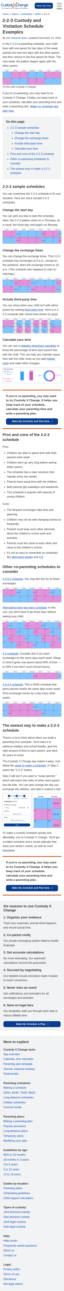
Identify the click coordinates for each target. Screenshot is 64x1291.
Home (6, 14)
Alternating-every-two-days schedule (25, 607)
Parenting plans (12, 1188)
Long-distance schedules (18, 1097)
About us (8, 1250)
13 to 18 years (12, 1174)
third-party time (34, 309)
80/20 (32, 1092)
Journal (7, 1068)
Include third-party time (28, 143)
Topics (15, 14)
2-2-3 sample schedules (24, 127)
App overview (11, 1054)
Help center (10, 1240)
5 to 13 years (11, 1169)
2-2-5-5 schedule (13, 578)
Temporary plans (13, 1135)
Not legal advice (13, 1283)
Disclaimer (9, 1279)
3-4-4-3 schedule (13, 684)
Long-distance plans (15, 1130)
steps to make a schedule (30, 765)
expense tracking (24, 1068)
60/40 (15, 1092)
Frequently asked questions (20, 1245)
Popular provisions (14, 1126)
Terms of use (11, 1274)
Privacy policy (11, 1269)
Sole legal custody (14, 1226)
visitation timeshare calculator (38, 345)
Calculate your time (26, 148)
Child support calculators (18, 1198)
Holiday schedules (14, 1102)
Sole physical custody (16, 1216)
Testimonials (10, 1073)
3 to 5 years (10, 1164)
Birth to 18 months (14, 1154)
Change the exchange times (31, 138)
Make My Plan (43, 5)
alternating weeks (22, 557)
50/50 (38, 14)
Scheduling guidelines (16, 1193)
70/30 (23, 1092)
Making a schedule (14, 1087)
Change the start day (27, 132)
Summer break (12, 1107)
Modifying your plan (15, 1140)
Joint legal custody (14, 1221)
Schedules (26, 14)
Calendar (8, 1059)
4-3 (41, 557)
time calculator (24, 1059)
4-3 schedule (10, 653)
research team (19, 37)
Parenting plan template (17, 1064)
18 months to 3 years (16, 1159)
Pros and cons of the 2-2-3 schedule (32, 153)
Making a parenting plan (18, 1121)
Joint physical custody (16, 1212)
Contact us (9, 1255)
